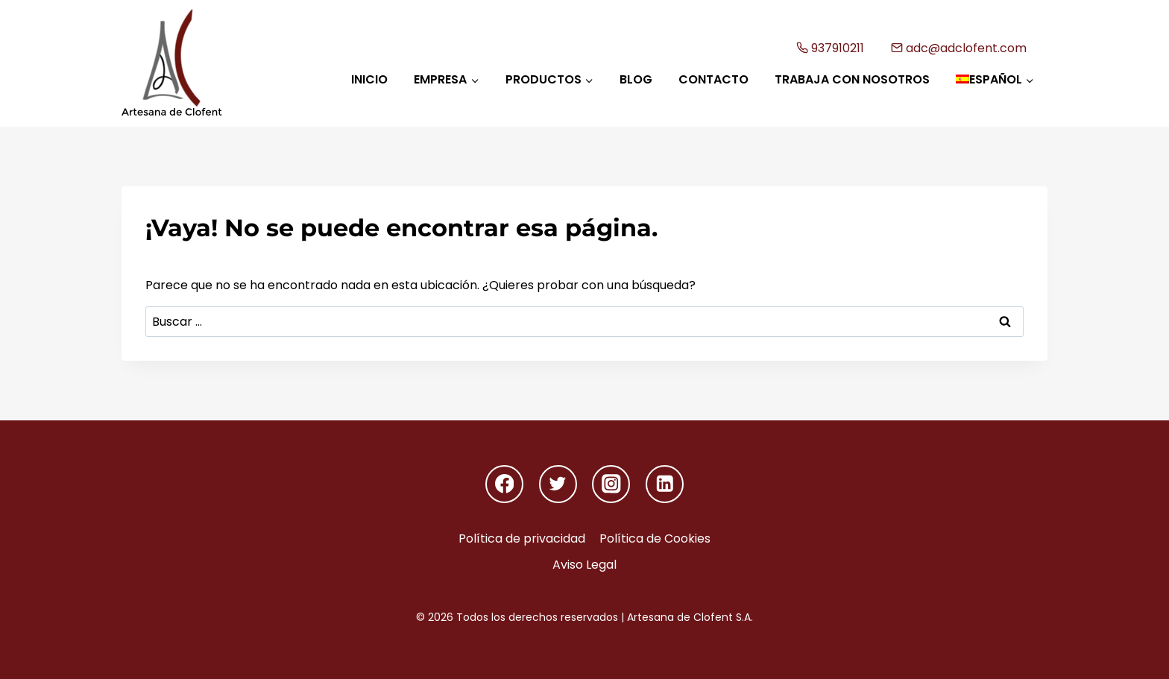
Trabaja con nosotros (852, 79)
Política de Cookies (654, 538)
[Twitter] (558, 484)
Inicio (369, 79)
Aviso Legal (584, 564)
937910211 (830, 48)
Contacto (713, 79)
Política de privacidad (522, 538)
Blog (636, 79)
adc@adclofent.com (959, 48)
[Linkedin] (665, 484)
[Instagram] (611, 484)
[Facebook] (504, 484)
